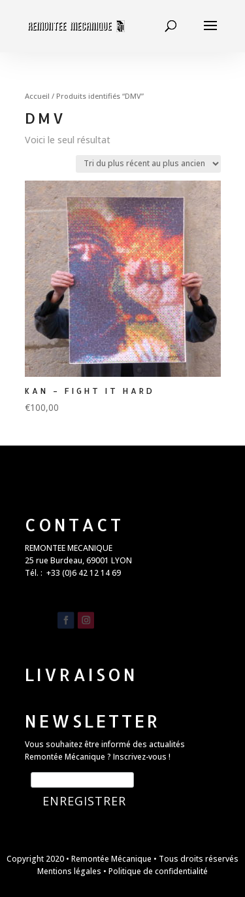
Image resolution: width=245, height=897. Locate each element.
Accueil (37, 96)
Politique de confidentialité (158, 871)
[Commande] (148, 164)
